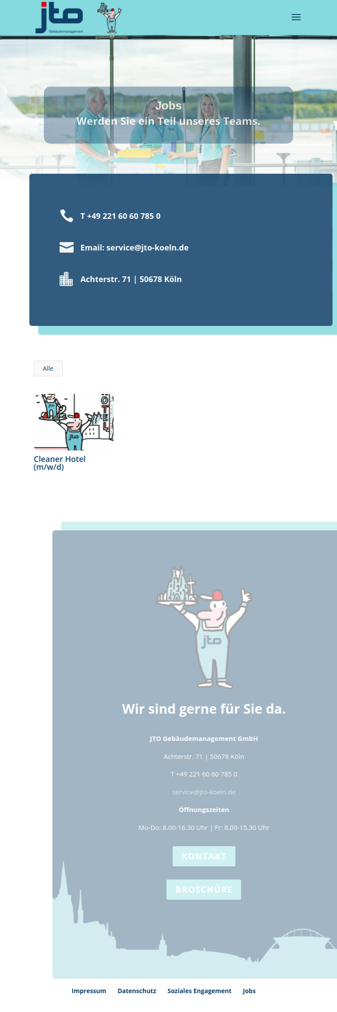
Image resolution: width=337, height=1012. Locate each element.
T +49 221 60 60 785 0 (112, 216)
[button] (19, 992)
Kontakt (212, 856)
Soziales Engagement (200, 991)
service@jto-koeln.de (212, 791)
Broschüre (212, 889)
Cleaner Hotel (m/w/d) (59, 463)
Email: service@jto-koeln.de (126, 247)
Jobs (249, 991)
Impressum (89, 991)
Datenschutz (137, 991)
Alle (48, 368)
